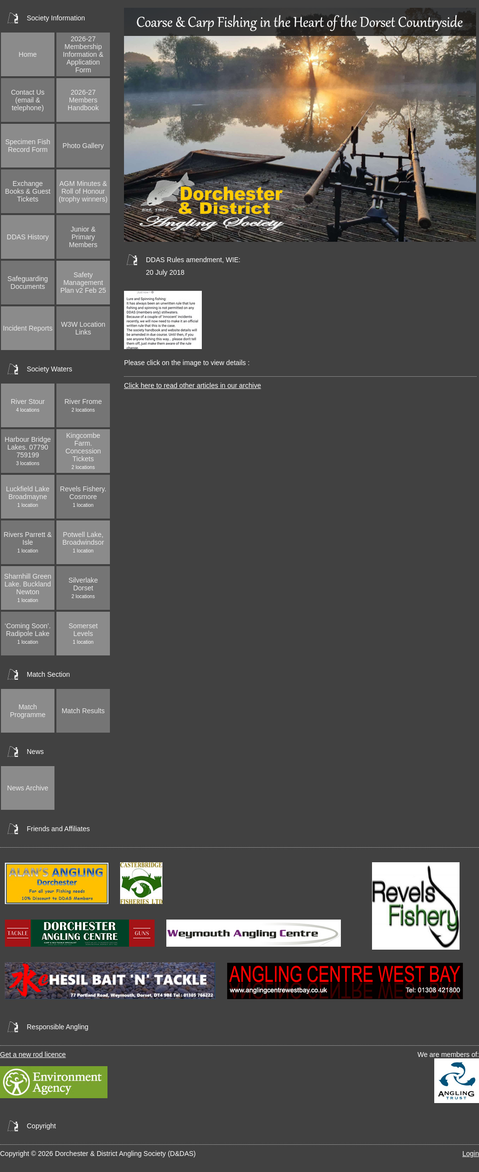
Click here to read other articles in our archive (192, 385)
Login (470, 1153)
